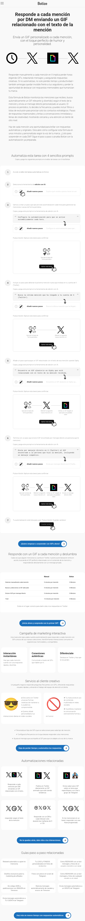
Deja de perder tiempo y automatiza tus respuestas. (40, 748)
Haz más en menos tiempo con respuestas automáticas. (40, 915)
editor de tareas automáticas (31, 172)
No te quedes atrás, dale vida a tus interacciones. (40, 840)
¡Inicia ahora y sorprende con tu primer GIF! (40, 623)
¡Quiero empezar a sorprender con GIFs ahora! (40, 544)
